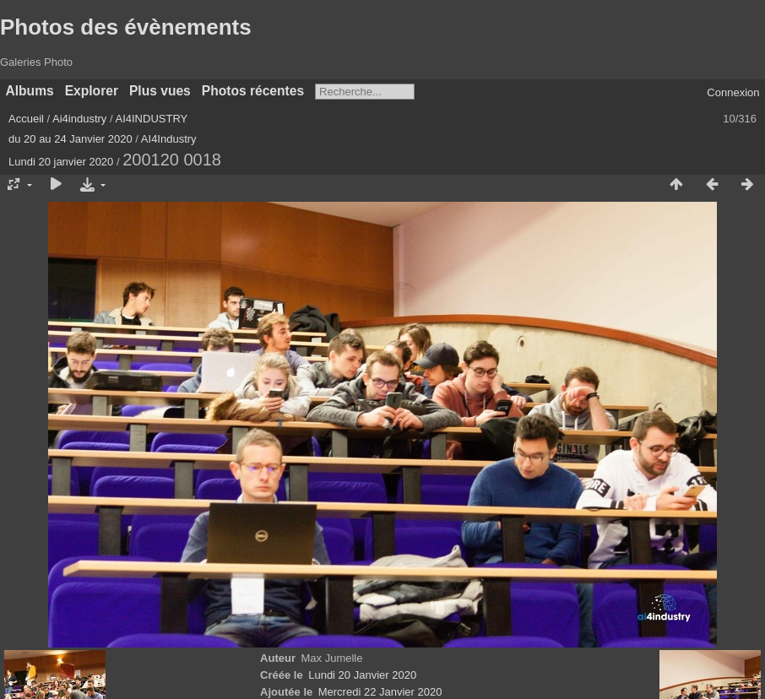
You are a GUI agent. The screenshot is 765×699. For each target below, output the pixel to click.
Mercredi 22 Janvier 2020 (380, 691)
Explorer (91, 91)
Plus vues (160, 91)
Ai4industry (79, 118)
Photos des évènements (126, 27)
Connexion (733, 92)
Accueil (26, 118)
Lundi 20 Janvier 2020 (362, 675)
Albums (30, 91)
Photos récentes (253, 91)
